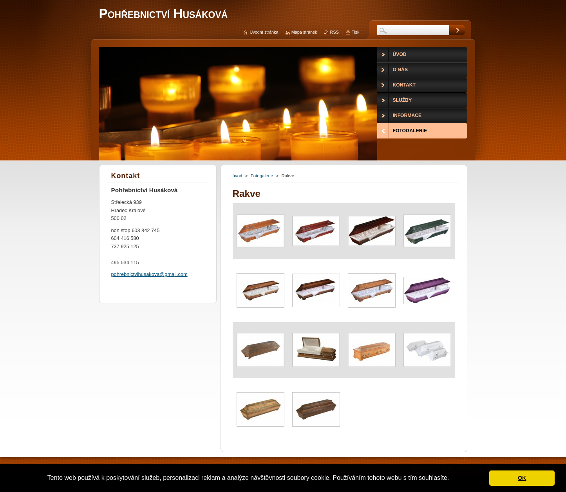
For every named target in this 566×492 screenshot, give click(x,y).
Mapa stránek (304, 32)
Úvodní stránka (264, 32)
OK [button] (522, 478)
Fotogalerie (262, 175)
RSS (334, 32)
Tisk (356, 32)
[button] (452, 479)
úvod (237, 175)
